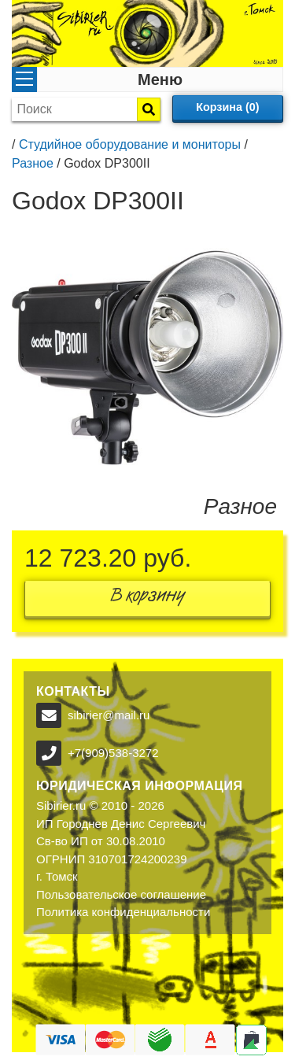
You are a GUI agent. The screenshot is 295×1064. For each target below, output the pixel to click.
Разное (32, 163)
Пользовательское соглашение (121, 894)
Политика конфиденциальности (123, 911)
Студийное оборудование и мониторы (130, 144)
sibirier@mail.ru (108, 715)
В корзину (148, 598)
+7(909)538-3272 (113, 752)
